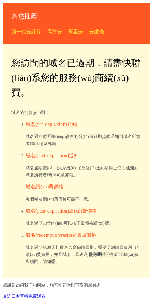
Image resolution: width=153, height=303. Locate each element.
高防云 (54, 31)
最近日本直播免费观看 (24, 296)
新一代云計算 (26, 31)
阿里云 (75, 31)
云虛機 (96, 31)
